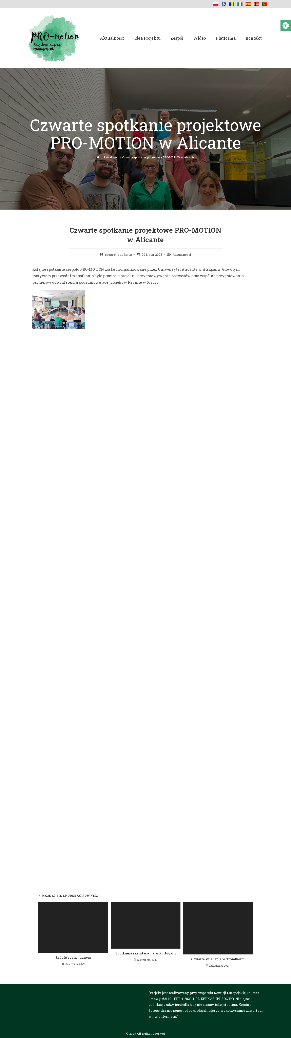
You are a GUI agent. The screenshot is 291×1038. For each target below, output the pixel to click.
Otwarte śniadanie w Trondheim (218, 959)
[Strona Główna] (98, 157)
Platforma (226, 38)
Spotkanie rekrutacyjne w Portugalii (145, 953)
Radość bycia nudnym (73, 957)
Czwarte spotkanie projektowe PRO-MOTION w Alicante (158, 157)
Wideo (199, 38)
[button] (285, 25)
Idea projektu (147, 38)
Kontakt (254, 38)
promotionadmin (118, 255)
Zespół (177, 38)
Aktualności (112, 38)
